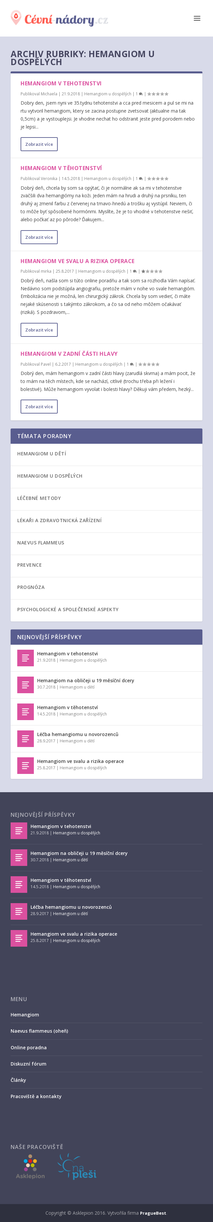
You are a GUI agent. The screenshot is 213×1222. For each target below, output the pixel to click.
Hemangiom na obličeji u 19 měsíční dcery (85, 680)
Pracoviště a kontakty (36, 1096)
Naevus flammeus (40, 542)
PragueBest (153, 1213)
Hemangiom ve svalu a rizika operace (78, 261)
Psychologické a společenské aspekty (68, 609)
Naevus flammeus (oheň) (39, 1031)
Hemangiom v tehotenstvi (61, 83)
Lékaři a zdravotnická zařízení (59, 520)
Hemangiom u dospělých (107, 94)
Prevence (29, 565)
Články (18, 1080)
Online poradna (29, 1047)
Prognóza (30, 587)
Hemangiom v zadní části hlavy (69, 353)
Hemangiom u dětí (41, 453)
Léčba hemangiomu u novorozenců (77, 734)
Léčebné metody (39, 498)
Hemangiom (25, 1014)
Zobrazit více (39, 144)
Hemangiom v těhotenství (61, 168)
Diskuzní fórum (28, 1064)
